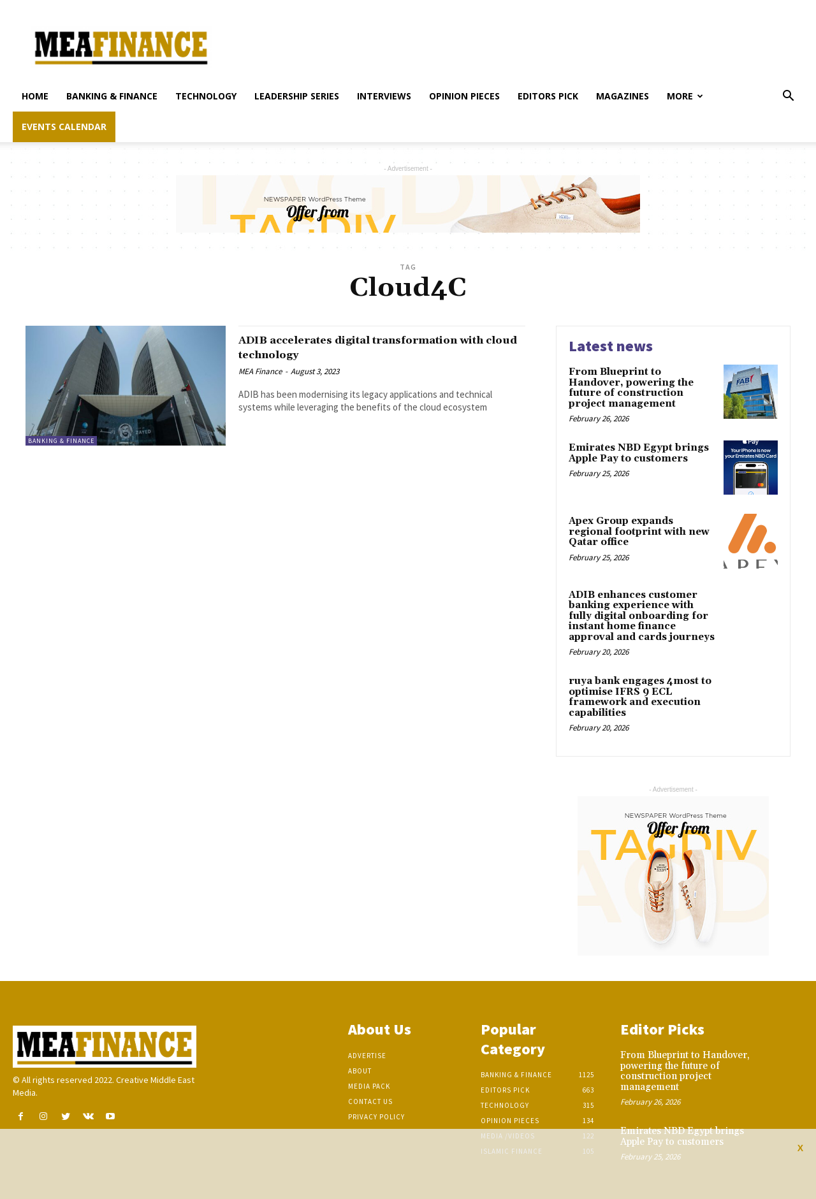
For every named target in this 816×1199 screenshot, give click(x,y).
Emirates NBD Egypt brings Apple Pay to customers (639, 453)
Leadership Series (296, 96)
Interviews (384, 96)
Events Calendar (64, 126)
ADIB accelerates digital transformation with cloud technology (378, 347)
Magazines (622, 96)
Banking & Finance (111, 96)
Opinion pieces (464, 96)
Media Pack (369, 1086)
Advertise (367, 1055)
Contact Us (370, 1101)
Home (35, 96)
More (685, 96)
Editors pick (548, 96)
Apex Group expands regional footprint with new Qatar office (639, 531)
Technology (206, 96)
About (360, 1070)
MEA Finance (260, 371)
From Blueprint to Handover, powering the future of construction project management (631, 388)
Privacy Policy (376, 1116)
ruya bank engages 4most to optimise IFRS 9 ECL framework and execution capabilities (640, 697)
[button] (788, 97)
